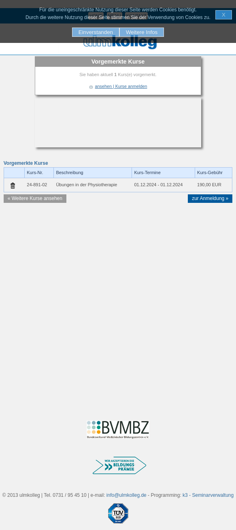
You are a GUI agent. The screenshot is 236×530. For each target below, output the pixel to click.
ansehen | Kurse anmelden (121, 86)
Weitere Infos (141, 32)
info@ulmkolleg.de (126, 495)
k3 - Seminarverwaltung (208, 495)
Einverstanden (96, 32)
